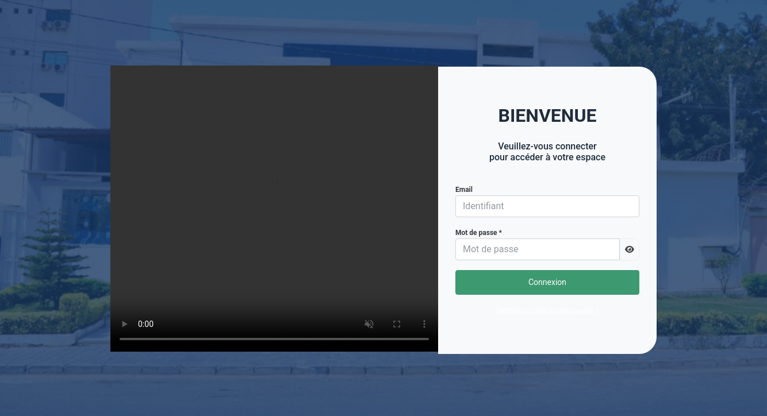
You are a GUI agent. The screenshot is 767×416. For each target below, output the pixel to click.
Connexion (547, 282)
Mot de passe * (478, 233)
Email (464, 190)
